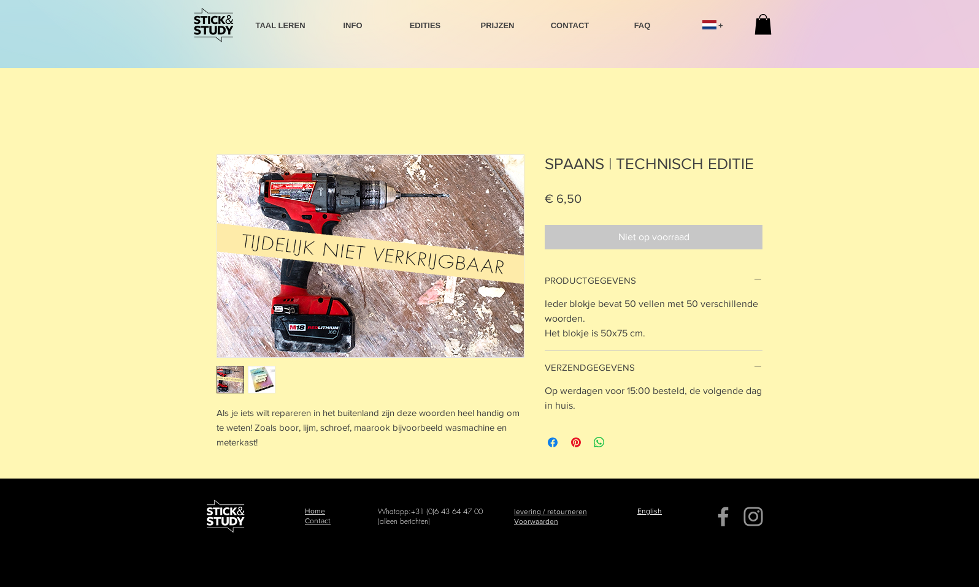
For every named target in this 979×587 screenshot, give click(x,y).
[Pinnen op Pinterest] (576, 442)
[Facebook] (723, 516)
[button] (763, 24)
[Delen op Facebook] (552, 442)
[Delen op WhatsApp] (599, 442)
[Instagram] (753, 516)
